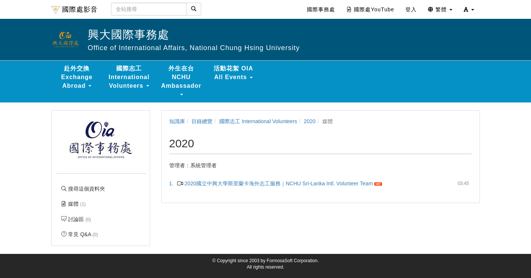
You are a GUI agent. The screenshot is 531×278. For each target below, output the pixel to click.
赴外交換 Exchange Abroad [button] (77, 77)
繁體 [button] (440, 9)
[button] (469, 9)
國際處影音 (74, 10)
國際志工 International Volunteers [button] (129, 77)
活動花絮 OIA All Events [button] (233, 72)
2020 (310, 121)
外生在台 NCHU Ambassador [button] (181, 80)
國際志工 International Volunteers (258, 121)
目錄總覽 (201, 121)
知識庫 (177, 121)
